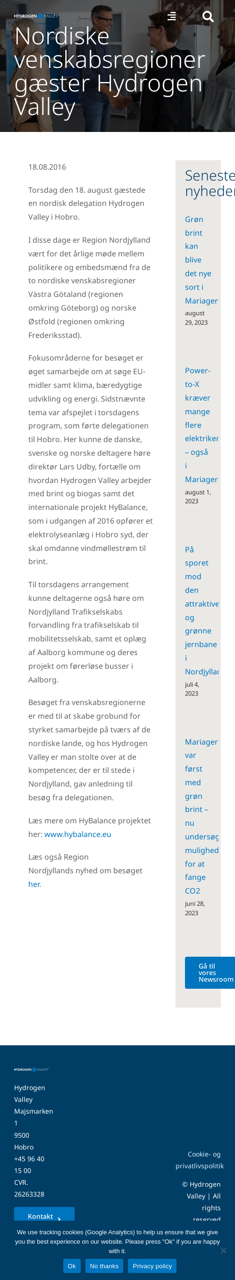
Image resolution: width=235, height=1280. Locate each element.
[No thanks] (223, 1250)
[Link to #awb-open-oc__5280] (208, 16)
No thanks (104, 1266)
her (33, 884)
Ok (72, 1266)
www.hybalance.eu (77, 834)
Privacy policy (152, 1266)
